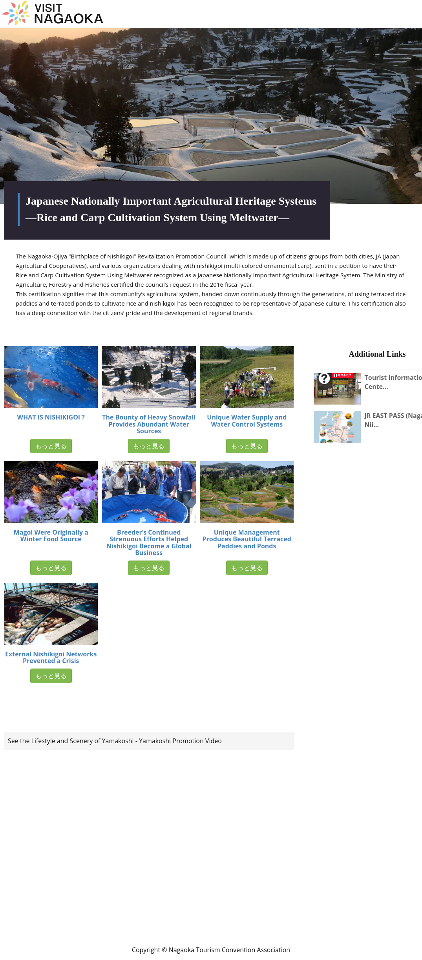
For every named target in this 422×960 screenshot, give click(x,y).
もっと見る (51, 446)
